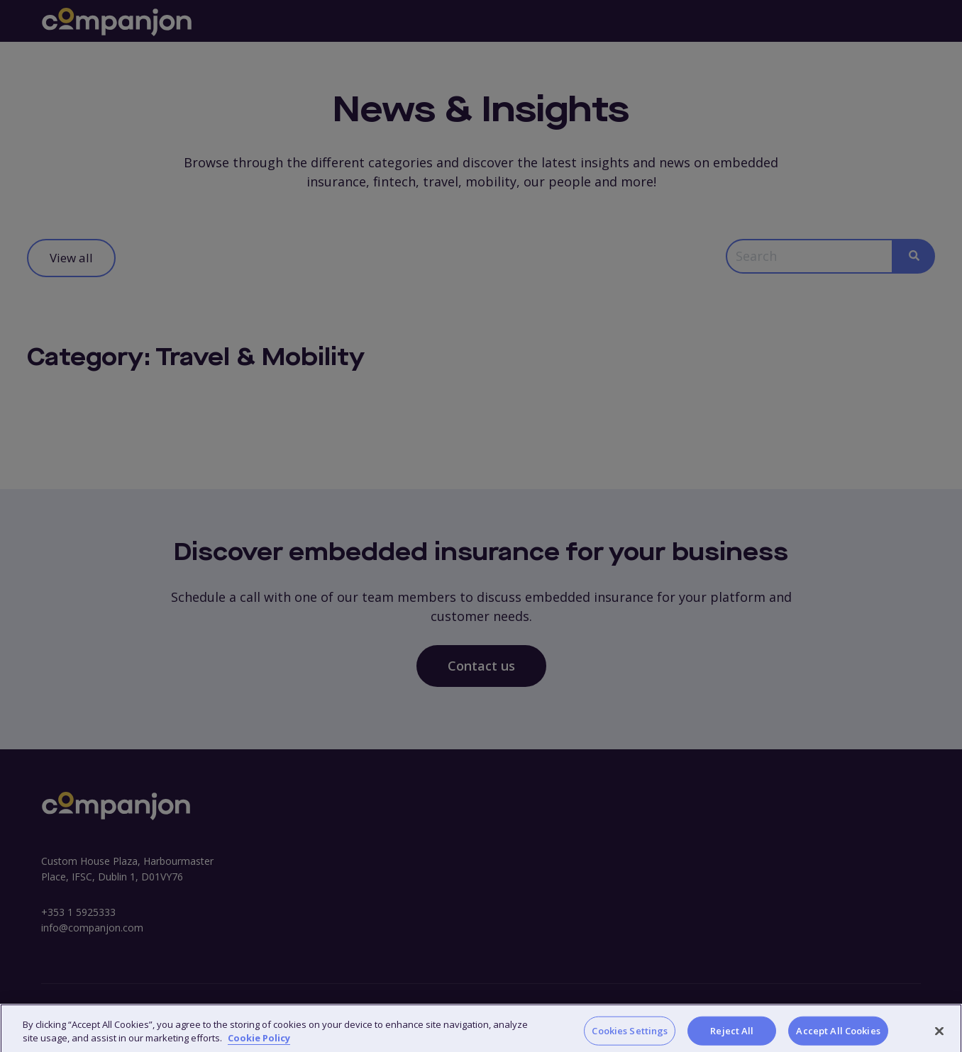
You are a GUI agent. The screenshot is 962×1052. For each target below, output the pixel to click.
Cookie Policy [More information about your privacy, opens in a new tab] (259, 1044)
